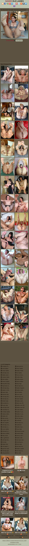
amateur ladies (5, 366)
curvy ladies (5, 429)
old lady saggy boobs (21, 422)
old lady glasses (6, 450)
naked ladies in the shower (21, 433)
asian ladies (5, 370)
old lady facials (5, 440)
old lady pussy (20, 418)
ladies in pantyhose (21, 414)
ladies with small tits (21, 437)
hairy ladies (19, 368)
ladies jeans (19, 379)
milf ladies (18, 392)
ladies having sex (20, 427)
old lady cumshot (6, 427)
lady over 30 (19, 403)
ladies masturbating (21, 390)
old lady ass (5, 372)
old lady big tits (6, 388)
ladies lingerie (19, 388)
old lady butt (5, 407)
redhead (18, 420)
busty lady (4, 405)
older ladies (19, 398)
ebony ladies (5, 433)
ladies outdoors (20, 401)
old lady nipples (20, 396)
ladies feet (4, 444)
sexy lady (18, 429)
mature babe (5, 377)
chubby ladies (5, 411)
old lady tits (19, 446)
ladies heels (19, 370)
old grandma (5, 453)
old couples (5, 422)
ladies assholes (6, 375)
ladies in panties (20, 411)
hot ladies (18, 372)
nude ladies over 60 (21, 409)
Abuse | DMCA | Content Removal (10, 540)
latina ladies (19, 381)
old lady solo (19, 440)
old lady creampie (6, 424)
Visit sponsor (19, 40)
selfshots (18, 424)
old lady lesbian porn (21, 385)
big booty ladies (6, 385)
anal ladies (4, 368)
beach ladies (5, 381)
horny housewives (21, 375)
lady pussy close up (7, 418)
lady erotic (4, 435)
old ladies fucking (6, 446)
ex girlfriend (5, 437)
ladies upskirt (19, 448)
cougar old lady (6, 420)
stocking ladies (20, 442)
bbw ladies (4, 379)
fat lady (3, 442)
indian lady (19, 377)
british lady (4, 401)
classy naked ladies (7, 414)
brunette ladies (5, 403)
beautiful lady (5, 383)
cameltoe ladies (6, 409)
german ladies (5, 448)
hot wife (18, 453)
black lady (4, 392)
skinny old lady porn (21, 435)
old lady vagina (20, 450)
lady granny (19, 366)
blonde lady (5, 394)
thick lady (18, 444)
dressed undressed (7, 431)
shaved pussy (19, 431)
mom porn (18, 394)
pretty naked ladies (21, 416)
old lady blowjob (6, 396)
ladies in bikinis (6, 390)
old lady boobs (5, 398)
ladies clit (4, 416)
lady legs (18, 383)
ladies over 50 (19, 407)
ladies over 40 (19, 405)
